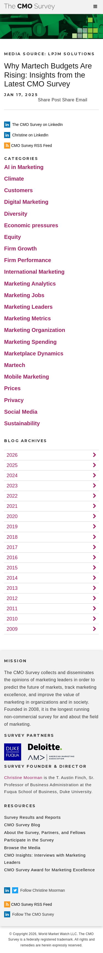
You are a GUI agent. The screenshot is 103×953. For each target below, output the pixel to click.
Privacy (14, 400)
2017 (12, 547)
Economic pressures (31, 225)
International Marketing (34, 272)
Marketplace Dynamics (33, 353)
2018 (12, 537)
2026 (12, 455)
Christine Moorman (23, 777)
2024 (12, 475)
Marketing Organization (34, 330)
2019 (12, 526)
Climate (14, 179)
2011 (12, 608)
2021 (12, 506)
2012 (12, 598)
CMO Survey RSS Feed (28, 904)
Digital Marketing (26, 202)
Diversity (15, 214)
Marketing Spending (30, 342)
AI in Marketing (23, 167)
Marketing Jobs (24, 295)
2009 (12, 629)
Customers (18, 190)
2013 (12, 588)
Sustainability (22, 423)
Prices (12, 388)
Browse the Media (22, 847)
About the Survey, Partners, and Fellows (45, 832)
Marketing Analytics (30, 284)
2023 (12, 486)
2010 (12, 619)
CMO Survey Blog (22, 824)
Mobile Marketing (26, 377)
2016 (12, 557)
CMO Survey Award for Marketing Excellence (49, 869)
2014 (12, 578)
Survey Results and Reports (32, 817)
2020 (12, 516)
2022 (12, 496)
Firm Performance (27, 260)
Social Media (20, 412)
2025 (12, 465)
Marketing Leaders (28, 307)
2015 (12, 568)
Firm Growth (20, 248)
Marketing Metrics (27, 318)
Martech (14, 365)
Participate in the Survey (29, 840)
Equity (12, 237)
